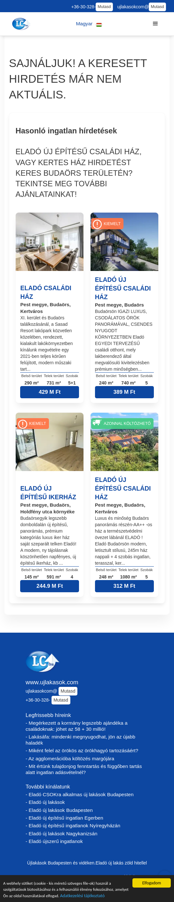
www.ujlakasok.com (52, 682)
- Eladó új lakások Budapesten (59, 810)
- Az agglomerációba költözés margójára (70, 758)
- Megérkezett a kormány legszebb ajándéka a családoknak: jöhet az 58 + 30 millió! (77, 726)
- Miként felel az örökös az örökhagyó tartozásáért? (82, 750)
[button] (89, 24)
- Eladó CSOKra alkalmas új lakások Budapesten (80, 794)
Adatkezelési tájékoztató (102, 896)
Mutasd (104, 6)
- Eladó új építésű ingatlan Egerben (64, 818)
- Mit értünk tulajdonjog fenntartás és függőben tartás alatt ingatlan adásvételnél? (84, 769)
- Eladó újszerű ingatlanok (54, 841)
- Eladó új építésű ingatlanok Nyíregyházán (73, 825)
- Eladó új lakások (45, 802)
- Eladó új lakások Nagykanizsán (61, 833)
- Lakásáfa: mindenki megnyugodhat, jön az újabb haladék (80, 740)
